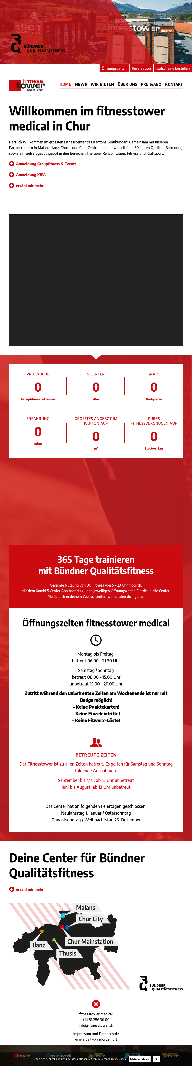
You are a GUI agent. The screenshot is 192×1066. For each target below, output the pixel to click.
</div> (96, 280)
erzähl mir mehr (26, 186)
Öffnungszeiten (114, 68)
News (81, 84)
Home (65, 84)
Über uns (127, 84)
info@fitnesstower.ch (96, 1025)
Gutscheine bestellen (173, 68)
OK (157, 1059)
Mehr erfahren (139, 1059)
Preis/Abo (151, 84)
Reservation (141, 68)
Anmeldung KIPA (27, 175)
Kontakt (174, 84)
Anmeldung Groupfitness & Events (42, 164)
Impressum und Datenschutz (96, 1033)
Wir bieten (102, 84)
